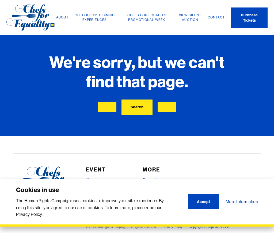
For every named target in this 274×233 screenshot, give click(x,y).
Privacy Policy (172, 227)
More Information (242, 201)
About (91, 179)
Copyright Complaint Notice (209, 227)
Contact (150, 179)
